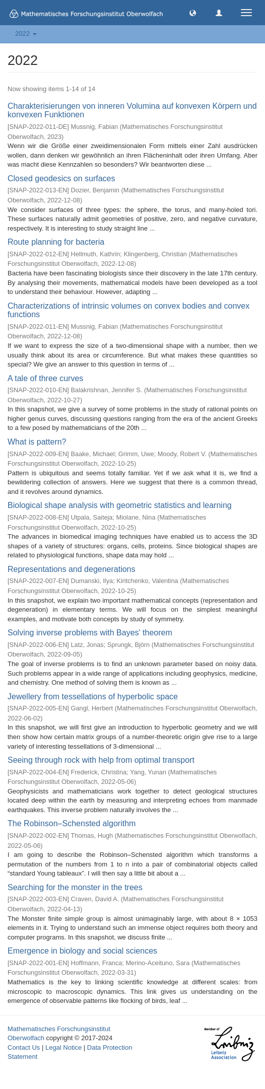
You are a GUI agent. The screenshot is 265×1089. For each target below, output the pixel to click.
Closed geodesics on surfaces (61, 178)
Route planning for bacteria (56, 242)
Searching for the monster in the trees (75, 887)
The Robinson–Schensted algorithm (72, 823)
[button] (193, 12)
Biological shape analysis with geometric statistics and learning (120, 505)
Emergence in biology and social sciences (82, 951)
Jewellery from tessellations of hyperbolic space (93, 696)
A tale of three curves (45, 378)
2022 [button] (26, 33)
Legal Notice (63, 1047)
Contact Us (24, 1047)
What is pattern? (37, 442)
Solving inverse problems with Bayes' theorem (90, 632)
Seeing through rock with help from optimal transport (101, 760)
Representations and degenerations (72, 569)
